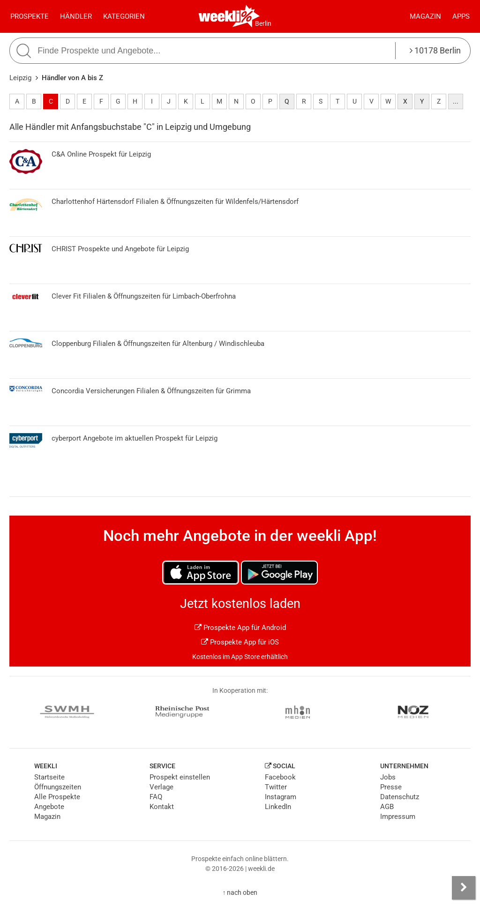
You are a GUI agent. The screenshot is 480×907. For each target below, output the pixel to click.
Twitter (276, 787)
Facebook (280, 777)
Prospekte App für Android (240, 627)
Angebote (49, 806)
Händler (76, 16)
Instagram (280, 797)
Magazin (425, 16)
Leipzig (20, 78)
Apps (461, 16)
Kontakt (162, 806)
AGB (387, 806)
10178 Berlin (435, 50)
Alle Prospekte (57, 797)
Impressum (397, 816)
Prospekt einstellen (180, 777)
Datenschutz (399, 797)
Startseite (49, 777)
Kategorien (124, 16)
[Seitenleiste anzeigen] (463, 888)
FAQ (156, 797)
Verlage (161, 787)
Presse (391, 787)
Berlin (263, 23)
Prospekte (29, 16)
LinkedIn (278, 806)
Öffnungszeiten (57, 787)
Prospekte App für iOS (240, 642)
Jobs (388, 777)
